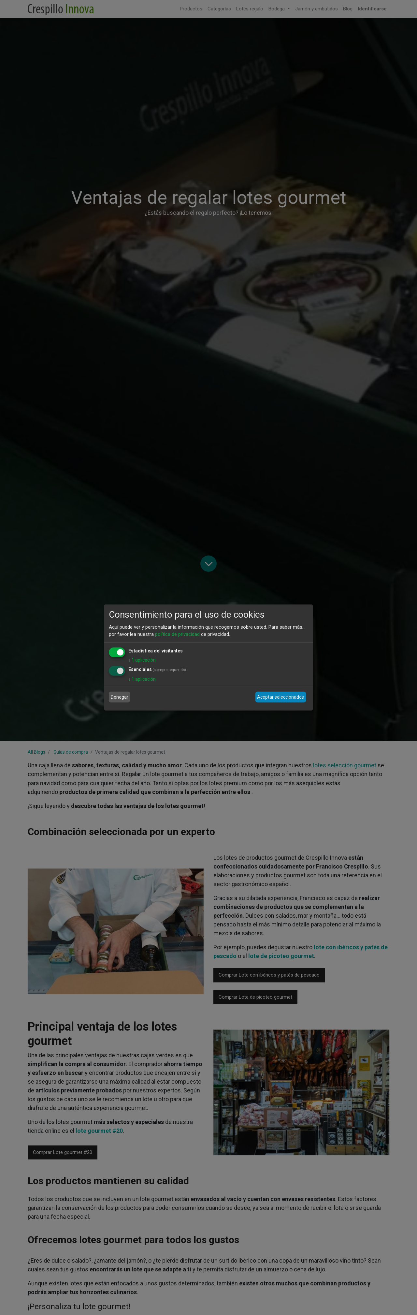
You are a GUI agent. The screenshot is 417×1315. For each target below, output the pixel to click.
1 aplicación (142, 659)
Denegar (119, 697)
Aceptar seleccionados (280, 697)
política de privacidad (177, 634)
